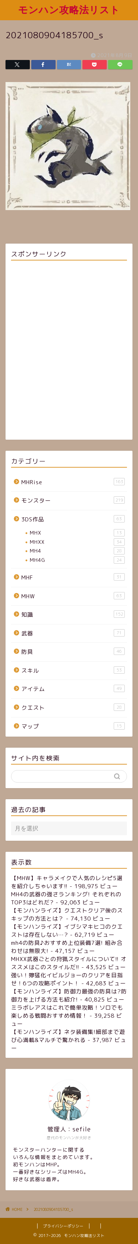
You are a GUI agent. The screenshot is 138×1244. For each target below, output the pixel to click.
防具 (73, 652)
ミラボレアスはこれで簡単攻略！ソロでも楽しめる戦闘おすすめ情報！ (67, 1012)
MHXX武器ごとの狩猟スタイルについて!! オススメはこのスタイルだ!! (69, 963)
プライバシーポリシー (63, 1226)
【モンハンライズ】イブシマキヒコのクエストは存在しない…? (67, 931)
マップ (73, 726)
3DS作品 (73, 519)
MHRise (73, 482)
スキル (73, 670)
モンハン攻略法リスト (69, 9)
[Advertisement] (69, 351)
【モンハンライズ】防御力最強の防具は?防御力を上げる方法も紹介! (69, 995)
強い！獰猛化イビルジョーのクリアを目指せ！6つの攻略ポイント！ (67, 979)
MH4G (77, 560)
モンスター (73, 500)
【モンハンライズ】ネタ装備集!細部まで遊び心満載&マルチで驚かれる (68, 1036)
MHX (77, 532)
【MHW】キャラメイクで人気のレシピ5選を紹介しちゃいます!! (67, 882)
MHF (73, 577)
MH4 (77, 550)
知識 (73, 614)
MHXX (77, 542)
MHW (73, 596)
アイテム (73, 689)
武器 (73, 633)
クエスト (73, 707)
